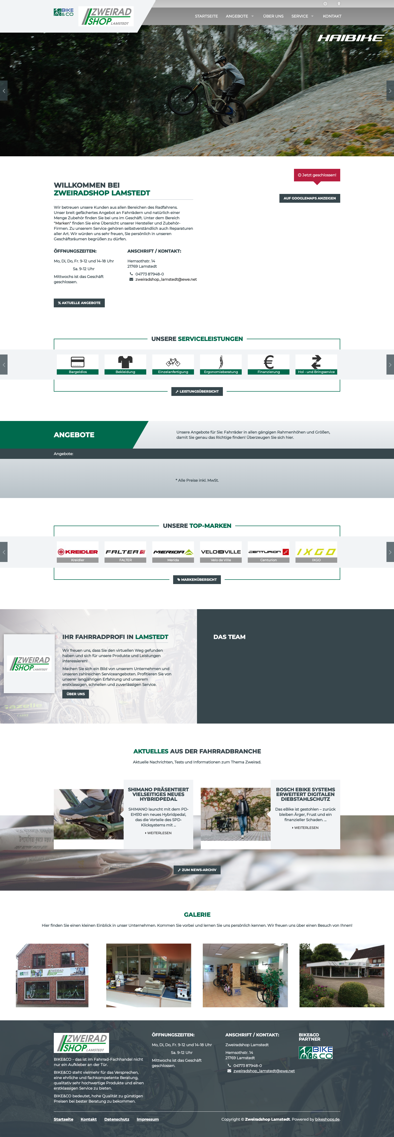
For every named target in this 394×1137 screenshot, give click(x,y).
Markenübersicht (197, 580)
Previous (4, 91)
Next (390, 91)
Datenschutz (116, 1119)
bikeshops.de (327, 1119)
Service (299, 16)
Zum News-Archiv (197, 870)
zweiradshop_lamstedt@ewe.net (166, 279)
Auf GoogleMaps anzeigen (310, 198)
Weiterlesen (158, 833)
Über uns (273, 16)
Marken (62, 223)
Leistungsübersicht (197, 391)
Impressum (148, 1119)
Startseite (206, 16)
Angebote (237, 16)
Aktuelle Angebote (79, 303)
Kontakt (332, 16)
